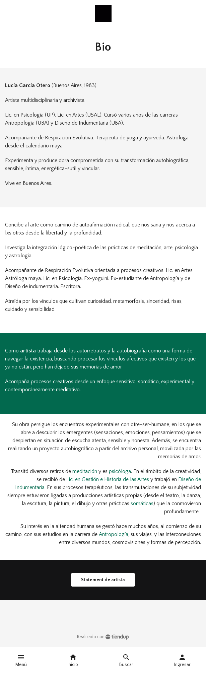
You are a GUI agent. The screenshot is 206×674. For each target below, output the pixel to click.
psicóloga (120, 471)
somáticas (142, 503)
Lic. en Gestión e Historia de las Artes (107, 479)
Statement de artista (103, 580)
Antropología (113, 534)
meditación (84, 471)
